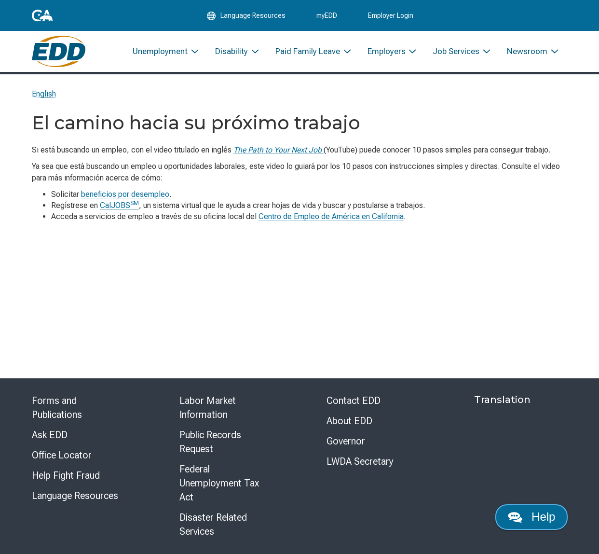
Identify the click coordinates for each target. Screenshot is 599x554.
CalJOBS (119, 205)
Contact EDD (354, 400)
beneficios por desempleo (125, 194)
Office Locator (62, 455)
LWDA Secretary (360, 461)
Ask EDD (50, 435)
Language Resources (75, 495)
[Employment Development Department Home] (58, 52)
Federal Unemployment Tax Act (219, 483)
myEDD (326, 15)
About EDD (349, 421)
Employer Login (390, 15)
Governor (346, 441)
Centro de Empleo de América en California (331, 216)
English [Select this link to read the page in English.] (44, 93)
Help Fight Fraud (66, 475)
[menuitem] (166, 51)
